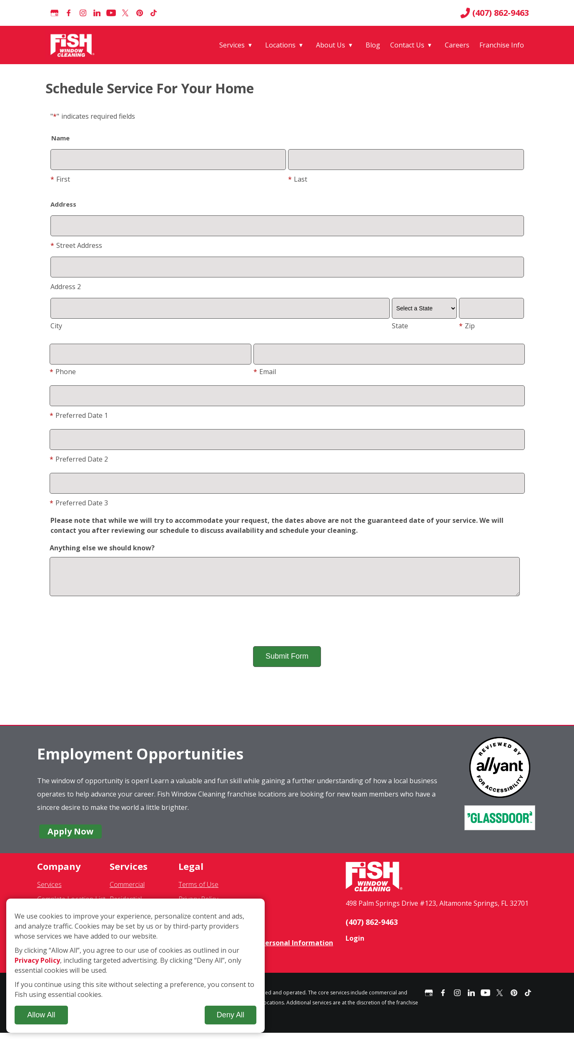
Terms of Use (198, 890)
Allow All (41, 1015)
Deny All (230, 1015)
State (400, 325)
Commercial (127, 890)
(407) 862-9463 (494, 13)
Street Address (76, 245)
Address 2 (65, 286)
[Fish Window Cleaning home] (74, 45)
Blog (373, 45)
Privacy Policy (37, 960)
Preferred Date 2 (79, 459)
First (60, 179)
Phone (63, 371)
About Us (330, 45)
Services (232, 45)
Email (264, 371)
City (56, 325)
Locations (280, 45)
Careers (457, 45)
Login (355, 944)
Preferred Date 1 (79, 415)
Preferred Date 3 (79, 502)
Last (297, 179)
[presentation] (287, 627)
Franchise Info (501, 45)
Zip (467, 325)
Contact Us (407, 45)
